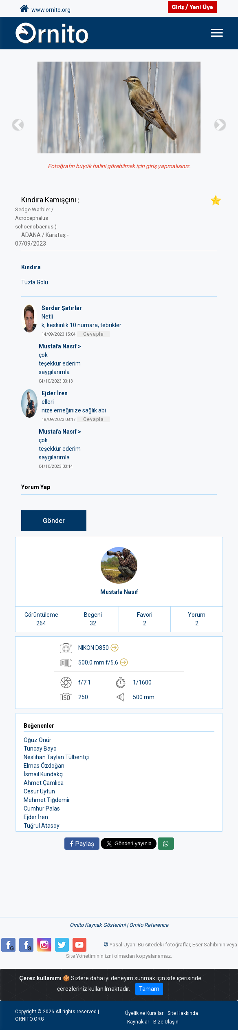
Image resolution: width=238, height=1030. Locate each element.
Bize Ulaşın (165, 1022)
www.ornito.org (45, 8)
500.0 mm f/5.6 (103, 662)
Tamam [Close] (149, 989)
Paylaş (82, 844)
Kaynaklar (138, 1022)
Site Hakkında (182, 1013)
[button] (18, 125)
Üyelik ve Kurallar (144, 1013)
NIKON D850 (98, 648)
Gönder (54, 521)
